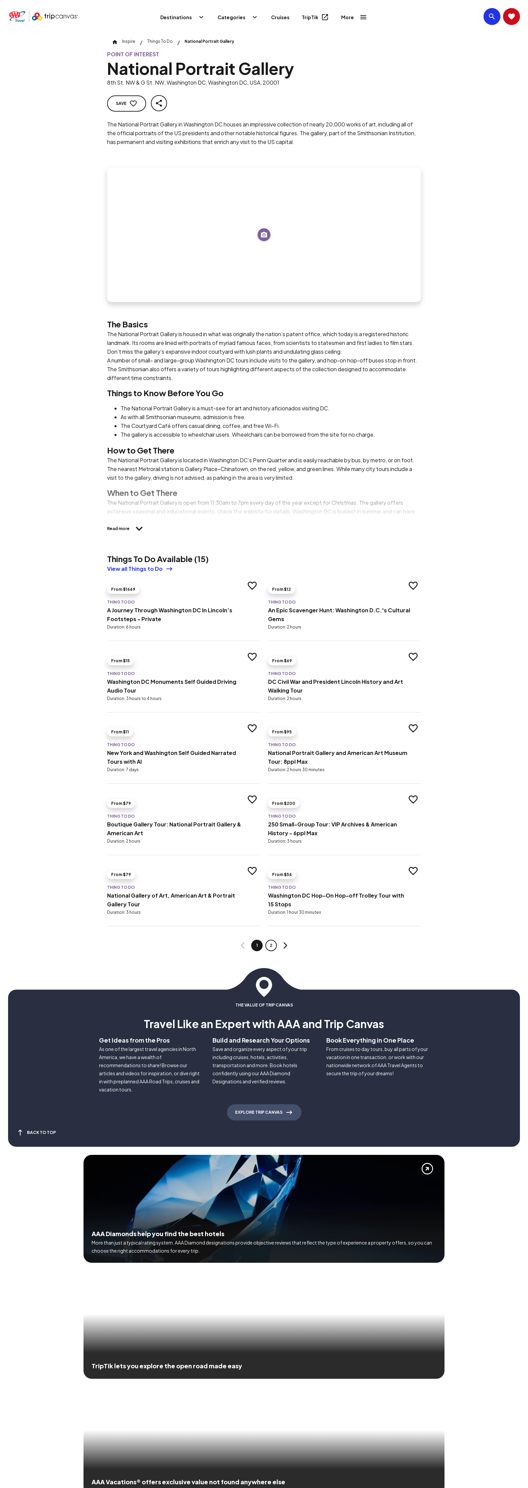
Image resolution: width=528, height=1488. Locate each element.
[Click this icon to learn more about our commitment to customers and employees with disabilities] (18, 1391)
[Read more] (126, 529)
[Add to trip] (264, 234)
